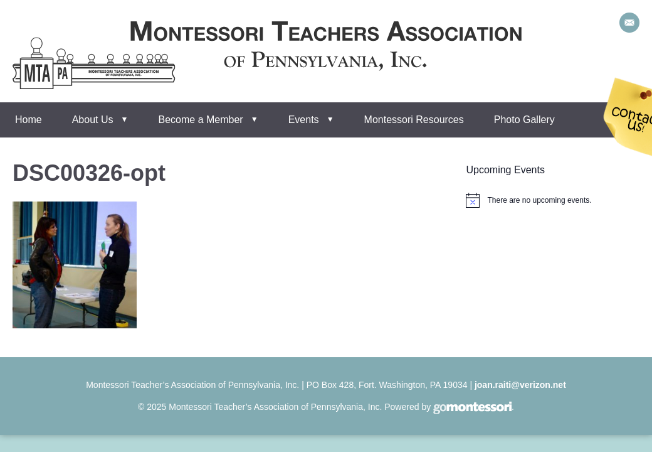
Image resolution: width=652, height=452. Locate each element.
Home (28, 119)
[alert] (539, 200)
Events (303, 119)
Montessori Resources (414, 119)
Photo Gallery (524, 119)
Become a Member (201, 119)
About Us (92, 119)
